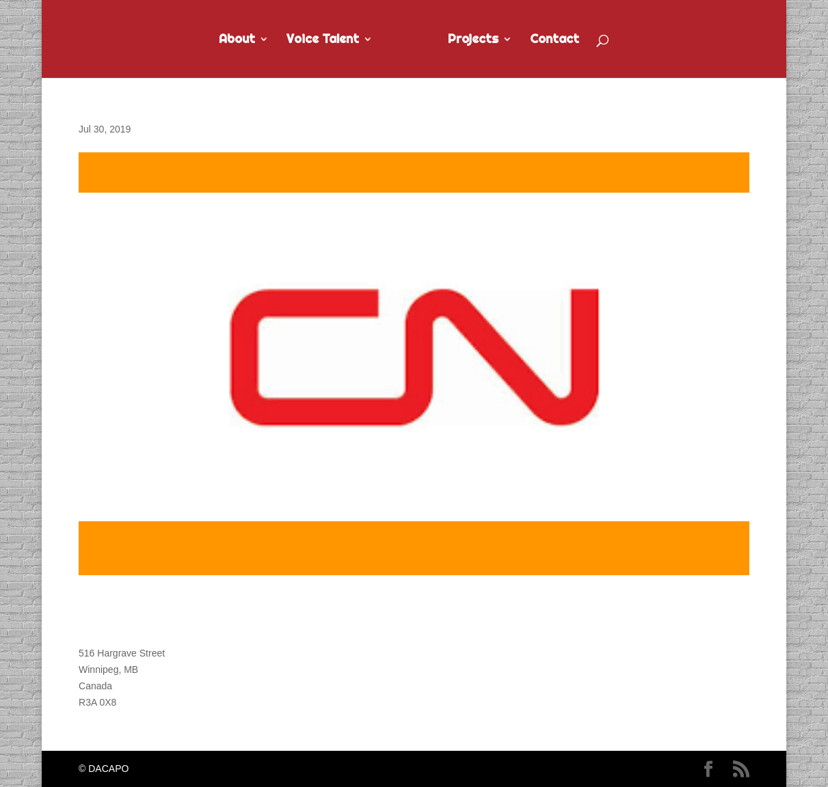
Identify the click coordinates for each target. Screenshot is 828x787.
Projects (473, 40)
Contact (554, 40)
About (237, 40)
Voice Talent (322, 40)
